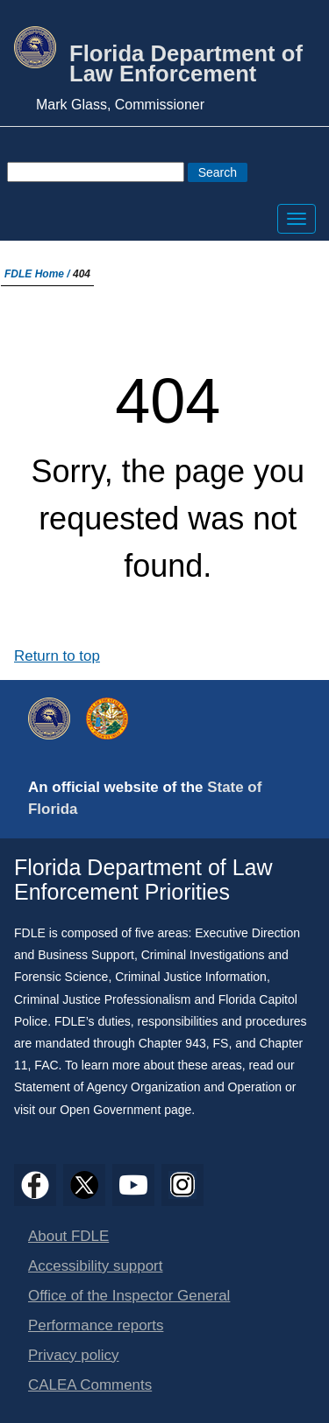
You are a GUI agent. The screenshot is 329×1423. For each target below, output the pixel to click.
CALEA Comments (90, 1385)
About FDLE (68, 1236)
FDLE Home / (38, 274)
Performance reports (95, 1325)
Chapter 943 (172, 1043)
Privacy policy (73, 1355)
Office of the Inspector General (129, 1295)
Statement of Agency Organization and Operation (148, 1087)
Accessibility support (95, 1266)
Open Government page (125, 1110)
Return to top (57, 656)
